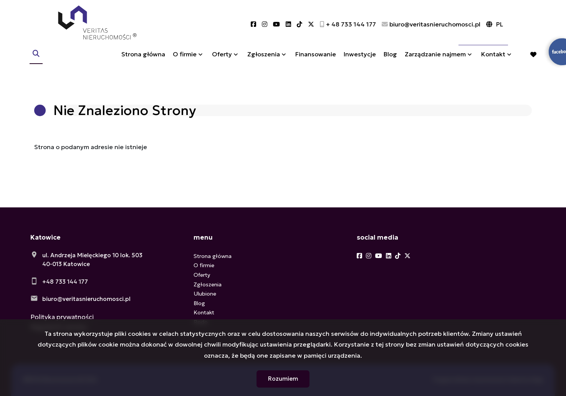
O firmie (185, 62)
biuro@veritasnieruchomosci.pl (86, 298)
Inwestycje (360, 62)
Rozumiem (283, 378)
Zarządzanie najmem (435, 62)
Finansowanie (315, 62)
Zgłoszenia (263, 62)
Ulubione (205, 293)
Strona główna (143, 62)
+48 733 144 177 (65, 281)
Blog (390, 62)
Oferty (222, 62)
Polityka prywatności (62, 317)
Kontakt (493, 62)
